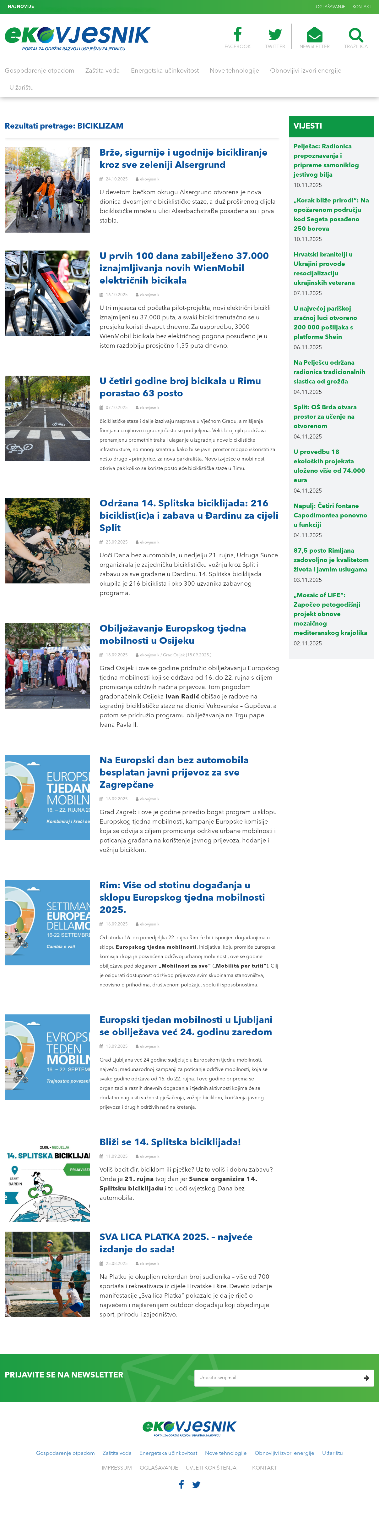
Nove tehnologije (234, 71)
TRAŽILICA (356, 38)
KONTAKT (362, 7)
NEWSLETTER (315, 38)
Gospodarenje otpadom (39, 71)
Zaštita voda (102, 71)
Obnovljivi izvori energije (305, 71)
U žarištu (21, 88)
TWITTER (275, 38)
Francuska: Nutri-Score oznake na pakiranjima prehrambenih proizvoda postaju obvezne (127, 6)
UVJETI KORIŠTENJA (211, 1468)
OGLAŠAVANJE (330, 7)
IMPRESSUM (117, 1468)
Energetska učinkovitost (165, 71)
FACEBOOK (238, 38)
